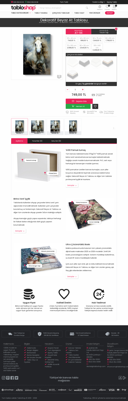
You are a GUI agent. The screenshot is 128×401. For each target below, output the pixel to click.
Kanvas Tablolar (74, 348)
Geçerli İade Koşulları (51, 356)
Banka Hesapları (33, 355)
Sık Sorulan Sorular (34, 357)
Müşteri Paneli (53, 348)
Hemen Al (78, 106)
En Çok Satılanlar (75, 360)
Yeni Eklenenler (74, 357)
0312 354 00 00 (17, 2)
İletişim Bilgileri (32, 350)
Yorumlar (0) (37, 141)
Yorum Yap (104, 32)
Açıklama (19, 141)
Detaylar (70, 185)
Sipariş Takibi (112, 2)
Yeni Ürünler (94, 13)
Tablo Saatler (73, 355)
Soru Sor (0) (56, 141)
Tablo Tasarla (41, 13)
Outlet (110, 13)
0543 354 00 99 (31, 2)
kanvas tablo (70, 377)
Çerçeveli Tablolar (60, 13)
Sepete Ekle (79, 101)
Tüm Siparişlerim (54, 350)
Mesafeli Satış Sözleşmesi (51, 361)
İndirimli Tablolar (74, 362)
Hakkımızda (31, 348)
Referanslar (31, 353)
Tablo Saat (79, 13)
